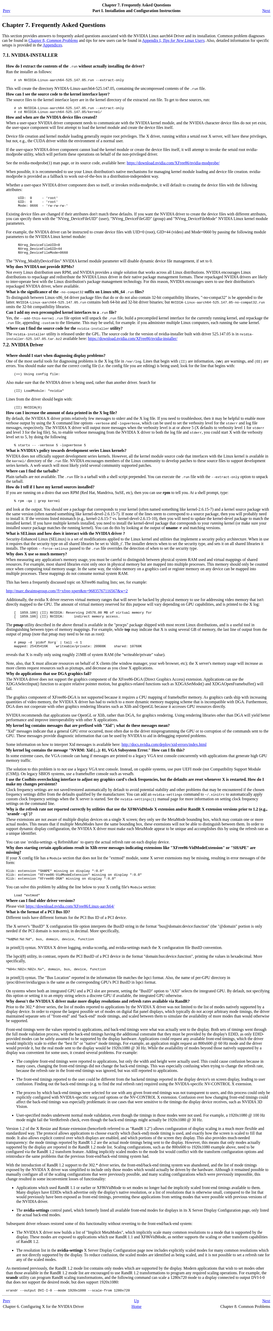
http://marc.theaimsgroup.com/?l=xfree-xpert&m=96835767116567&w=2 (67, 602)
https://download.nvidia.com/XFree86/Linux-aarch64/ (70, 923)
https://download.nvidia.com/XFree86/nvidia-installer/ (132, 345)
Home (136, 1326)
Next (266, 10)
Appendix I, (173, 40)
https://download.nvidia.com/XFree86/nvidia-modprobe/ (173, 165)
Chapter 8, (53, 40)
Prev (6, 10)
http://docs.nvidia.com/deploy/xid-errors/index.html (163, 758)
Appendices (52, 45)
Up (136, 1320)
